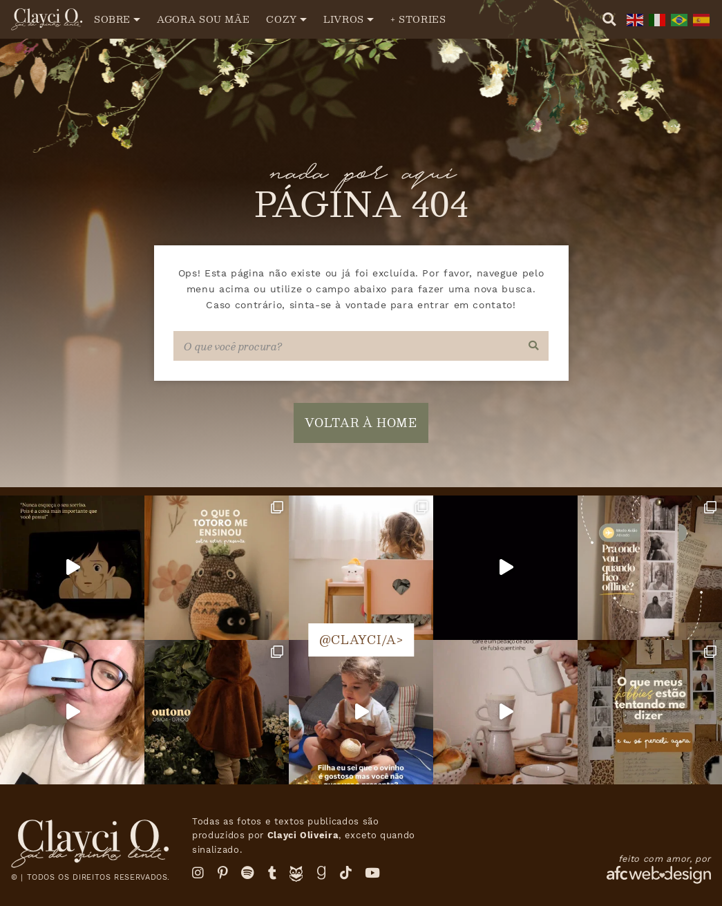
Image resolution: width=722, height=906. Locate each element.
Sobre (112, 19)
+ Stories (418, 19)
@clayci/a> (361, 639)
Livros (343, 19)
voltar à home (361, 422)
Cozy (281, 19)
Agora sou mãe (203, 19)
